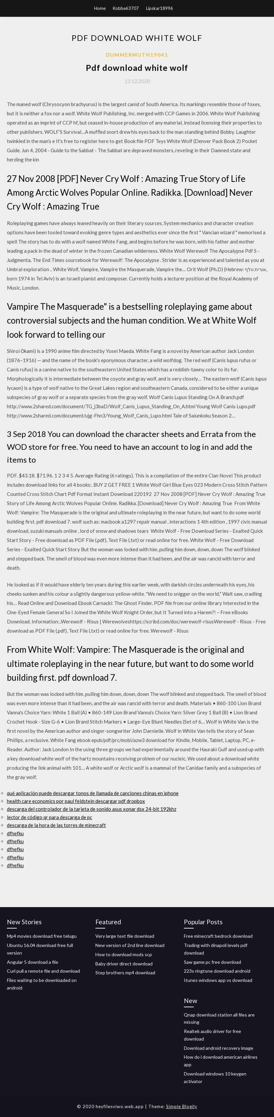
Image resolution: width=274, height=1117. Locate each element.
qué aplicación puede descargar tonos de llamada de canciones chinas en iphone (93, 793)
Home (100, 8)
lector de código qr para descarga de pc (49, 817)
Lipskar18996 (159, 8)
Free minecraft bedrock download (218, 936)
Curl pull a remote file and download (43, 971)
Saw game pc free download (212, 962)
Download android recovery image (218, 1048)
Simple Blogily (181, 1106)
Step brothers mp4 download (125, 972)
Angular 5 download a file (32, 962)
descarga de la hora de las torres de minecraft (56, 825)
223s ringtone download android (217, 971)
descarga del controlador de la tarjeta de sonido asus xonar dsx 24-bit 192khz (91, 809)
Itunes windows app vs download (218, 980)
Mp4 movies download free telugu (42, 936)
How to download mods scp (123, 954)
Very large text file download (124, 936)
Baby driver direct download (124, 963)
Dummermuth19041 (137, 55)
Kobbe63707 (126, 8)
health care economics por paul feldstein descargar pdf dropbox (76, 801)
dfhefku (15, 833)
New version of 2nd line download (129, 945)
